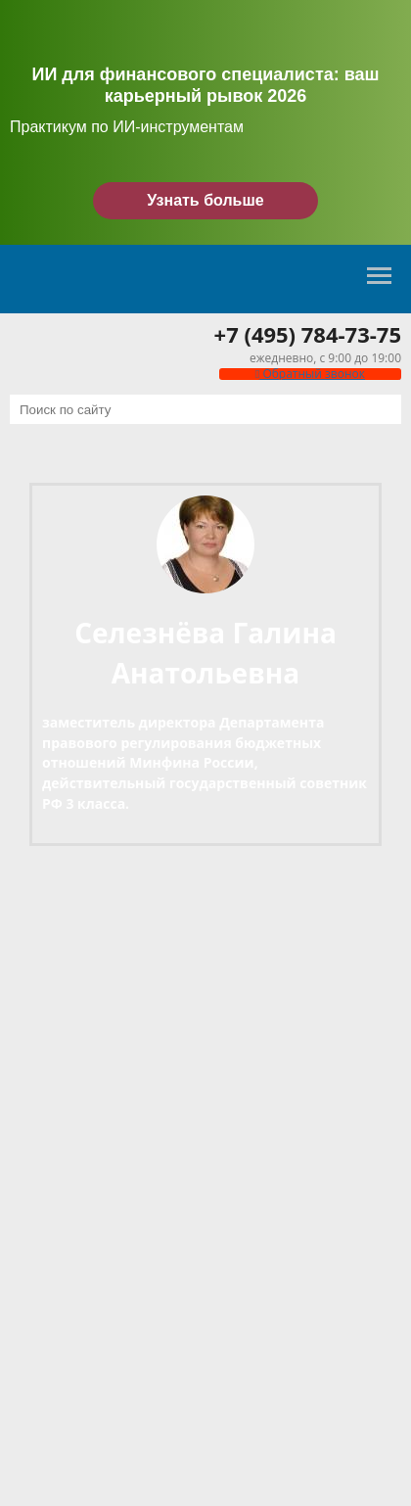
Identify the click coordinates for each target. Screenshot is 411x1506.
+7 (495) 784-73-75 (307, 334)
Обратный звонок (310, 373)
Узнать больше (205, 200)
